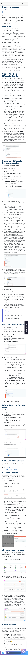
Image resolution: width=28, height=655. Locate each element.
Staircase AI (9, 3)
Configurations (17, 3)
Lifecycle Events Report (10, 469)
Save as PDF (2, 12)
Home (4, 3)
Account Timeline (8, 467)
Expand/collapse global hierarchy (2, 4)
